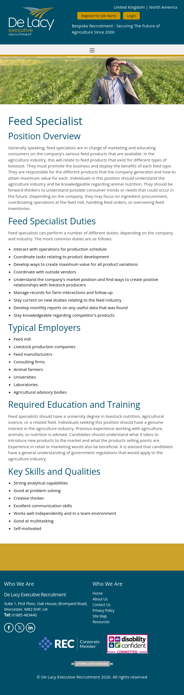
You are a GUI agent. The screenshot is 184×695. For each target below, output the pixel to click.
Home (98, 593)
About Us (100, 599)
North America (163, 7)
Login (131, 15)
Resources (101, 621)
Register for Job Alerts (98, 15)
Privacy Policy (103, 610)
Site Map (100, 616)
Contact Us (102, 604)
